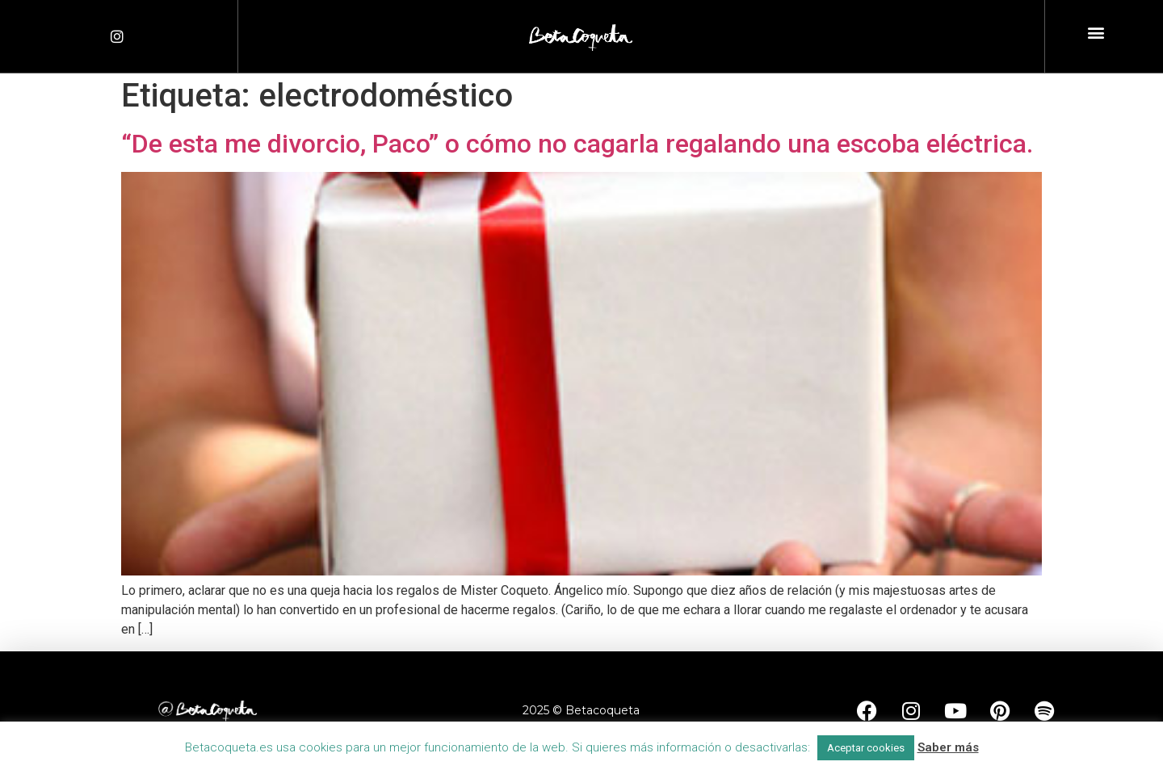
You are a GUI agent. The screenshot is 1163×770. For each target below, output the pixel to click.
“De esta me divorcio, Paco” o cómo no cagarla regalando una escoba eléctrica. (577, 143)
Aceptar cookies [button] (866, 748)
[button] (1096, 32)
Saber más (948, 747)
